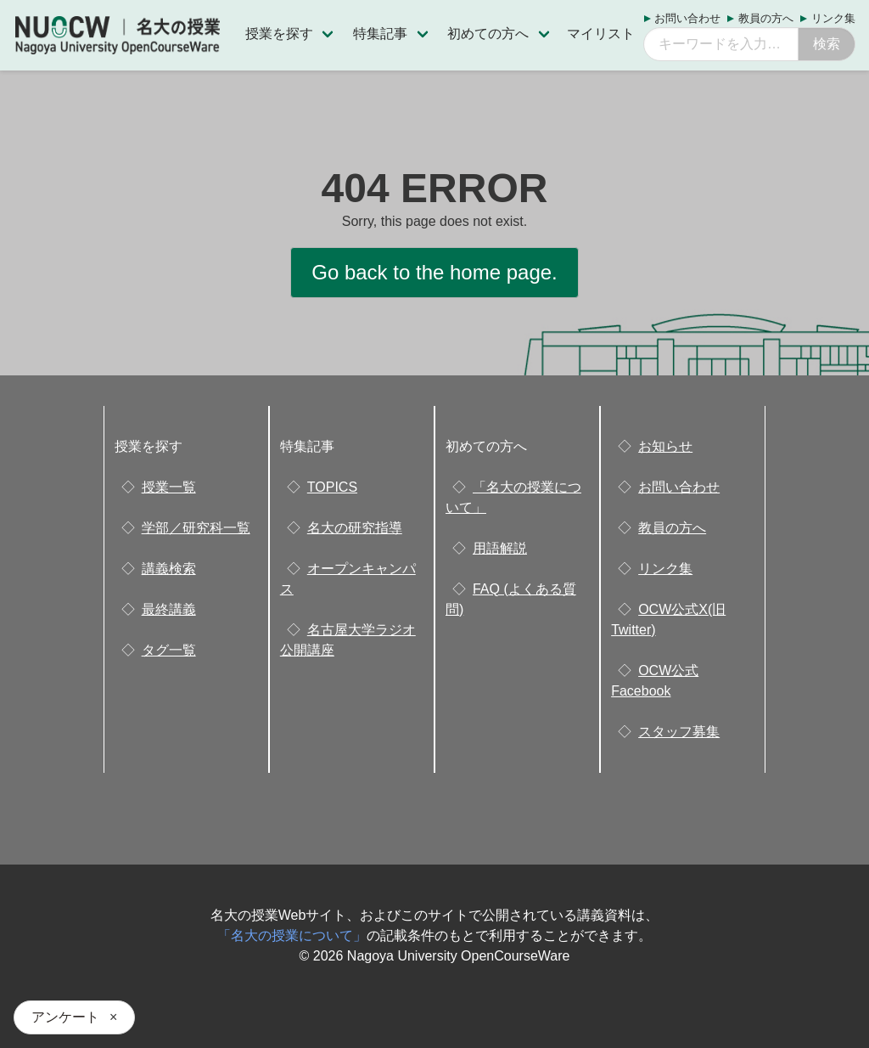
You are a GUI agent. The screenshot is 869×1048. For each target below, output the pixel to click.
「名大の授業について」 (292, 935)
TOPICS (332, 487)
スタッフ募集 (679, 731)
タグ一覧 (169, 650)
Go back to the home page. (434, 272)
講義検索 (169, 568)
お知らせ (665, 446)
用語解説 (500, 548)
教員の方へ (765, 18)
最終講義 (169, 609)
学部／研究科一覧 (196, 528)
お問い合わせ (687, 18)
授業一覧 (169, 487)
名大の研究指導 (354, 528)
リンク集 (833, 18)
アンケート (65, 1017)
